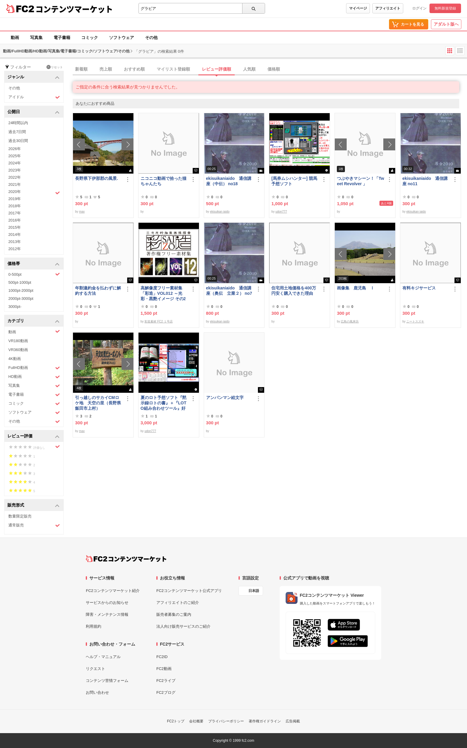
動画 (15, 37)
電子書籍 (62, 37)
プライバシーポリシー (226, 721)
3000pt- (14, 306)
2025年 (14, 156)
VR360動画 (18, 349)
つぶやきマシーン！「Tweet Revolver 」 (360, 181)
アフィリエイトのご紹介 (177, 602)
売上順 (105, 69)
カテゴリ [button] (33, 321)
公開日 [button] (33, 112)
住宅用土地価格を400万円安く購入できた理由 (293, 291)
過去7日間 (17, 132)
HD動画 (34, 376)
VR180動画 (18, 341)
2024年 (14, 163)
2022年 (14, 177)
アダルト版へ (446, 24)
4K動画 (14, 358)
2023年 (14, 170)
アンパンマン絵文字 (225, 397)
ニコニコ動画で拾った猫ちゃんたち (163, 181)
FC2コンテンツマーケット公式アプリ (189, 590)
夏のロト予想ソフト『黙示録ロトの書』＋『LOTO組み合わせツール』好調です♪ (163, 403)
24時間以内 (18, 123)
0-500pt (34, 274)
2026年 (14, 149)
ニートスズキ (415, 321)
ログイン (419, 8)
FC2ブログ (165, 692)
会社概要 (196, 721)
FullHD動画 (34, 367)
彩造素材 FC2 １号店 (158, 321)
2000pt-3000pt (20, 298)
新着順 (81, 69)
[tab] (270, 69)
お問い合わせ (97, 692)
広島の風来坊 (350, 321)
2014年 (14, 234)
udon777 (281, 211)
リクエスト (95, 668)
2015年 (14, 227)
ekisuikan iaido (220, 211)
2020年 (34, 192)
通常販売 (34, 525)
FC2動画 (164, 668)
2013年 (14, 241)
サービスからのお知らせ (107, 602)
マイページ (358, 8)
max (82, 211)
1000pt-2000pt (20, 290)
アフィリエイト (387, 8)
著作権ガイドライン (265, 721)
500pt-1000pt (19, 282)
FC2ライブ (165, 680)
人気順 (249, 69)
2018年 (14, 206)
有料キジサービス (419, 288)
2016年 (14, 220)
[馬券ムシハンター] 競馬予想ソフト (294, 181)
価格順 (273, 69)
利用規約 (93, 626)
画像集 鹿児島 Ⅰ (355, 288)
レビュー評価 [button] (33, 436)
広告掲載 (293, 721)
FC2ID (162, 656)
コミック (89, 37)
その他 (151, 37)
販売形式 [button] (33, 505)
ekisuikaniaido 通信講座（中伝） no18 (228, 181)
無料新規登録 (445, 8)
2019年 (14, 199)
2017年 (14, 213)
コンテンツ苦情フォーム (107, 680)
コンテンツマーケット (74, 9)
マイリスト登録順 (173, 69)
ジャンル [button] (33, 77)
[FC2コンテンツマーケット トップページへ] (126, 558)
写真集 (36, 37)
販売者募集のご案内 (173, 614)
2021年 (14, 184)
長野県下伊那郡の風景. (96, 178)
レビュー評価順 (216, 69)
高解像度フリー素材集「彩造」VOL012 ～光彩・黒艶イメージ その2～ (163, 293)
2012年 (14, 249)
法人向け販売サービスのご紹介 (183, 626)
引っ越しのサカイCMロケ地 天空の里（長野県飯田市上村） (98, 403)
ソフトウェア (121, 37)
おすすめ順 (134, 69)
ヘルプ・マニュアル (103, 656)
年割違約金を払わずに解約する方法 (98, 291)
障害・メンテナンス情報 (107, 614)
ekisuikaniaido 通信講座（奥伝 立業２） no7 (229, 291)
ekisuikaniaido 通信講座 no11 (425, 181)
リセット (54, 67)
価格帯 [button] (33, 264)
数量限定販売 (20, 516)
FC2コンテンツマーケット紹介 (113, 590)
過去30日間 (18, 140)
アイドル (34, 97)
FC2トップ (176, 721)
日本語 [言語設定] (253, 591)
